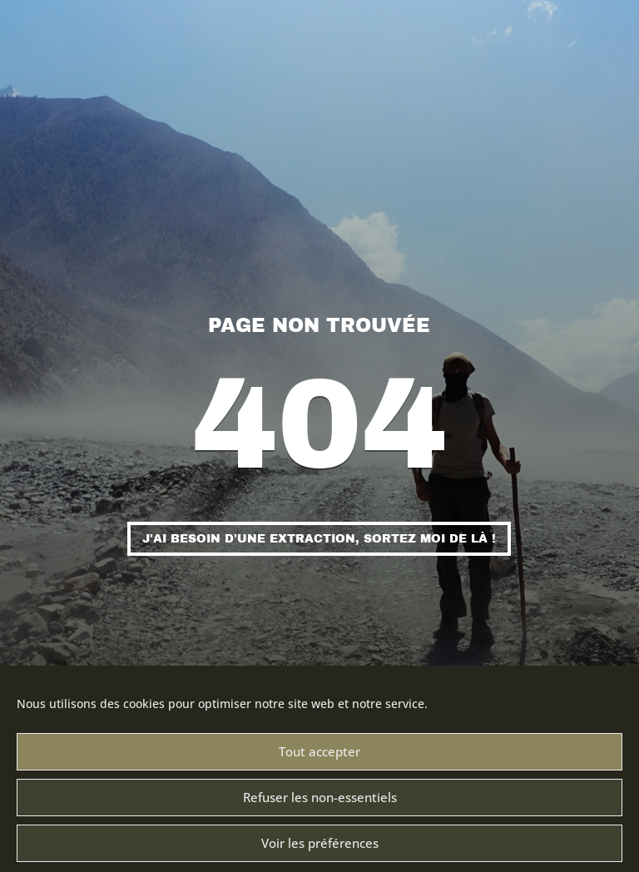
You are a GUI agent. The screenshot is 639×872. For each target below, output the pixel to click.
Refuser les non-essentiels (320, 809)
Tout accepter (319, 764)
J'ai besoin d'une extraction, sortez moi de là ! (319, 539)
